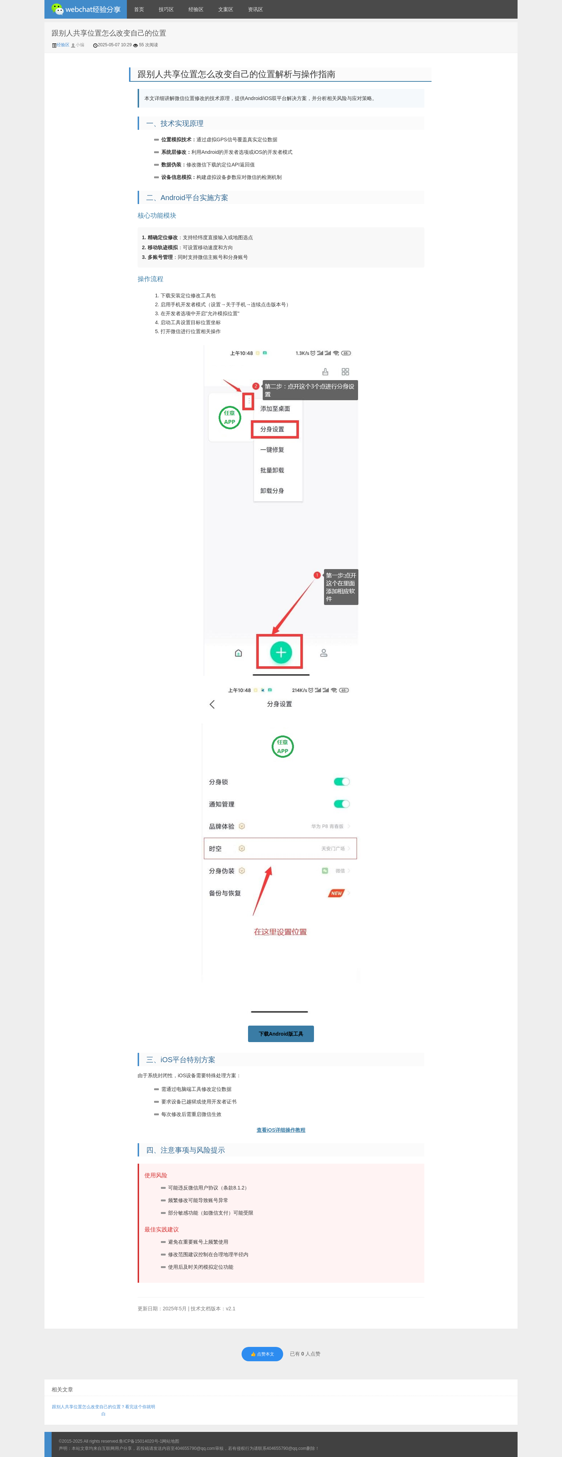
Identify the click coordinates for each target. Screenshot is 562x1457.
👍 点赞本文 (262, 1354)
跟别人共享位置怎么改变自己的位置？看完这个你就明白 (103, 1410)
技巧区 (166, 9)
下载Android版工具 (281, 1034)
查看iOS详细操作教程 (281, 1130)
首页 (139, 9)
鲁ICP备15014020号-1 (140, 1441)
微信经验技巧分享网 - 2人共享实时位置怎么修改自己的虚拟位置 (85, 9)
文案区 (225, 9)
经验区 (196, 9)
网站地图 (170, 1441)
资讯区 (255, 9)
